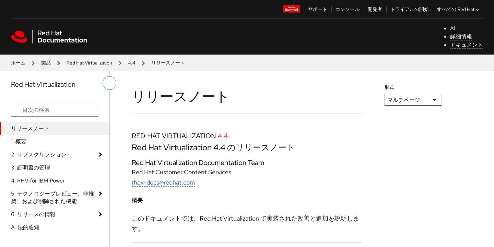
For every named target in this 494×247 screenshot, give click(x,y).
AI (452, 28)
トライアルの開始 (409, 9)
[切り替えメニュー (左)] (109, 83)
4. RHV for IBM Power (38, 180)
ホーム (18, 63)
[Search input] (54, 110)
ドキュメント (466, 44)
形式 (389, 87)
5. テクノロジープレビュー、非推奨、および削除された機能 (52, 197)
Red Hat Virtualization (89, 63)
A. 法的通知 (25, 227)
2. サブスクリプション (39, 154)
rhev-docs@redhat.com (163, 182)
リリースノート (30, 128)
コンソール (348, 9)
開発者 (375, 9)
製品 (46, 63)
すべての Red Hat (459, 9)
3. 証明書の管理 (30, 167)
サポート (317, 9)
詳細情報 (461, 36)
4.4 (132, 63)
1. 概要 (18, 141)
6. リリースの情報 (33, 214)
